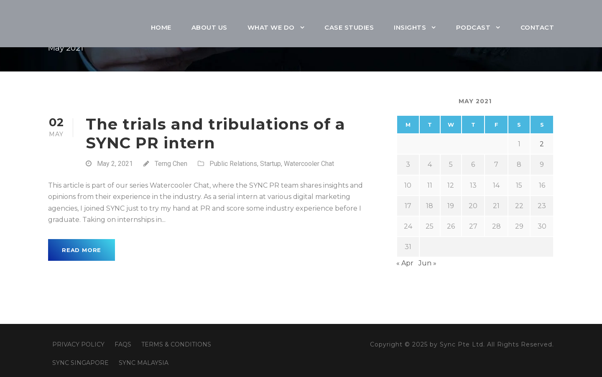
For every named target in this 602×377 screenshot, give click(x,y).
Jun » (427, 263)
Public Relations (233, 164)
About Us (209, 27)
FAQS (123, 344)
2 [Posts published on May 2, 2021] (542, 144)
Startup (270, 164)
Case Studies (349, 27)
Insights (410, 27)
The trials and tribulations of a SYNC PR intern (215, 133)
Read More (81, 250)
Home (161, 27)
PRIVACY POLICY (78, 344)
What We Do (271, 27)
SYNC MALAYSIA (143, 363)
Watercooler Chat (309, 164)
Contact (537, 27)
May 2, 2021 (115, 164)
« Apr (404, 263)
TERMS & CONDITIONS (176, 344)
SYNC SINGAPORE (80, 363)
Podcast (473, 27)
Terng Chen (171, 164)
